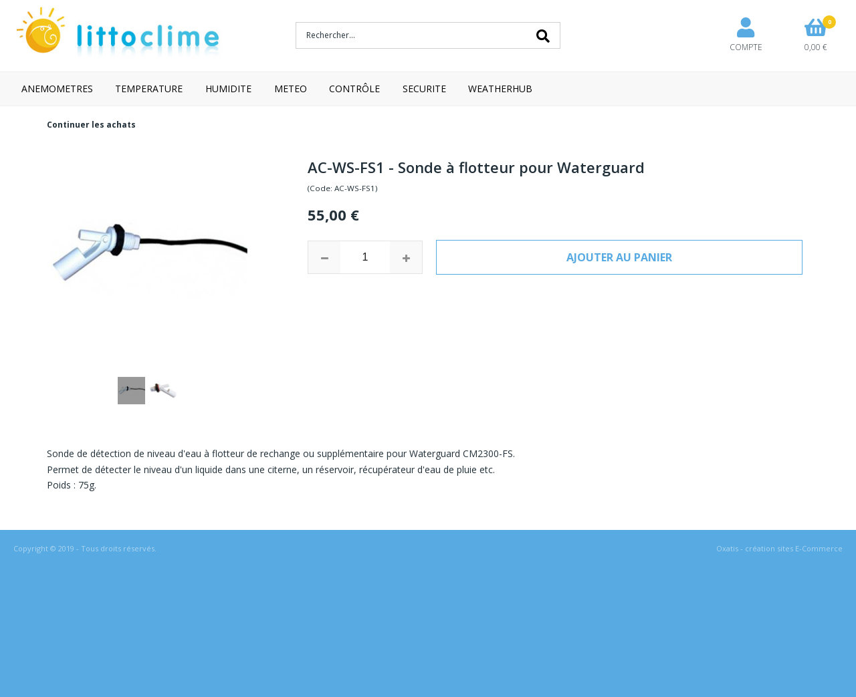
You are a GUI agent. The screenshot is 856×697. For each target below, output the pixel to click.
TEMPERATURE (149, 88)
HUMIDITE (228, 88)
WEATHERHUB (500, 88)
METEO (290, 88)
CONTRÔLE (354, 88)
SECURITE (424, 88)
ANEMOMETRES (57, 88)
